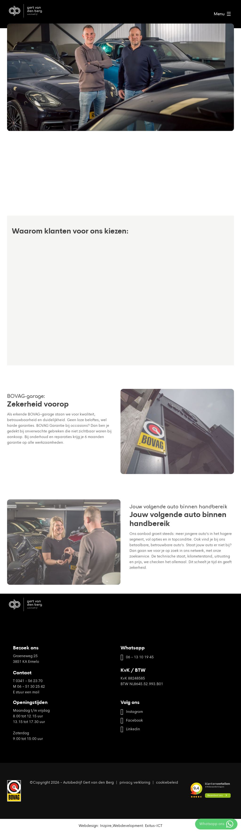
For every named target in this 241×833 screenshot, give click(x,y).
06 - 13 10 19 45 (137, 657)
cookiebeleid (167, 783)
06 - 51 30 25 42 (31, 687)
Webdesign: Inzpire (95, 826)
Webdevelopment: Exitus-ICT (137, 826)
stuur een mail (27, 692)
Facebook (131, 721)
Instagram (131, 712)
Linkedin (130, 729)
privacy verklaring (135, 783)
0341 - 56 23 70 (29, 681)
